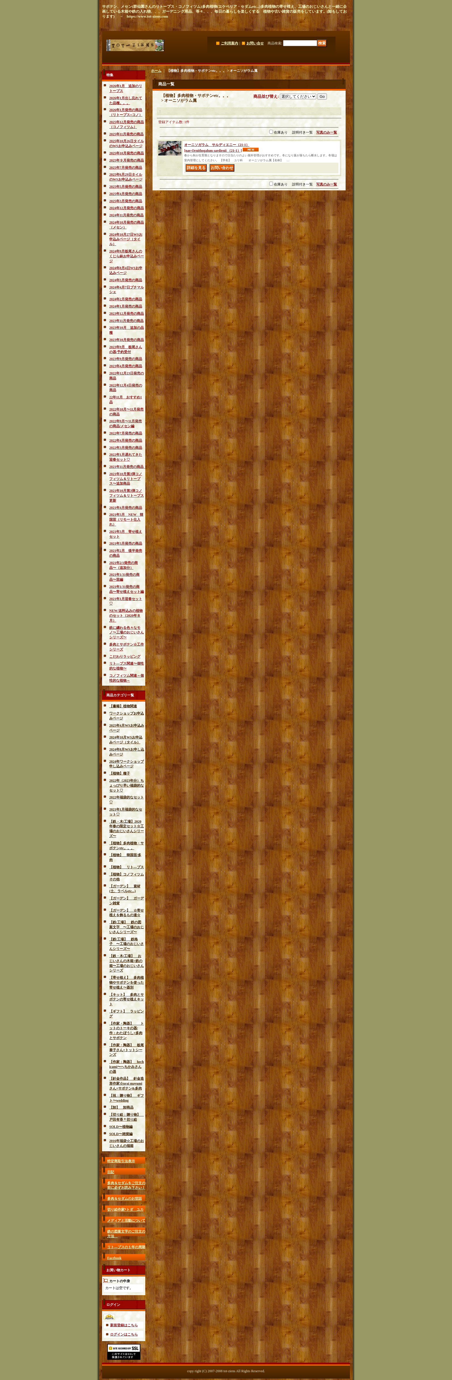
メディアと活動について (126, 1220)
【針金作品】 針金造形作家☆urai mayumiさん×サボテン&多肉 (126, 1083)
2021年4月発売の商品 (125, 508)
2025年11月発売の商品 (126, 134)
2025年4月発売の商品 (125, 194)
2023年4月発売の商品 (125, 366)
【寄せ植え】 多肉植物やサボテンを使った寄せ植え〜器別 (126, 982)
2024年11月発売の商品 (126, 215)
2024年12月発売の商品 (126, 208)
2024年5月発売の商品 (125, 280)
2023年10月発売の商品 (126, 340)
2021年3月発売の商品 (125, 543)
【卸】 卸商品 (121, 1107)
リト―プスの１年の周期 (126, 1247)
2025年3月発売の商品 (125, 201)
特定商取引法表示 (121, 1161)
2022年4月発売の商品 (125, 440)
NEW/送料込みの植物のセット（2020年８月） (126, 615)
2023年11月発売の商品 (126, 321)
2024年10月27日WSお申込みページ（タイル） (125, 239)
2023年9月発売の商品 (125, 359)
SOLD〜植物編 (121, 1127)
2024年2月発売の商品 (125, 299)
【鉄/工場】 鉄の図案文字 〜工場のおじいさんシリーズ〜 (126, 927)
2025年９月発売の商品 (126, 160)
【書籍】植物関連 (123, 706)
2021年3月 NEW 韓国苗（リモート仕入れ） (126, 519)
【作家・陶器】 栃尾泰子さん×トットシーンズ (126, 1050)
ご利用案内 (229, 43)
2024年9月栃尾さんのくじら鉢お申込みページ (126, 256)
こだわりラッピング (124, 657)
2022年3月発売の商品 (125, 448)
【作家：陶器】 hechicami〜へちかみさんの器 (126, 1067)
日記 (110, 1172)
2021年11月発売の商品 (128, 467)
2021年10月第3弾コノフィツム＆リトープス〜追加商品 (125, 479)
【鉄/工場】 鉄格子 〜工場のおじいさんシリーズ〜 (126, 944)
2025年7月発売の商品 (125, 168)
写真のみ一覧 (326, 132)
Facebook (114, 1258)
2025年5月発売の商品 (125, 187)
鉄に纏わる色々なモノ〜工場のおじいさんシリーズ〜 (126, 633)
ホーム (156, 71)
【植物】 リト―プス (126, 867)
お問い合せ (255, 43)
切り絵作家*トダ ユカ (125, 1210)
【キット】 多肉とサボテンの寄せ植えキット (126, 999)
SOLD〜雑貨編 (121, 1134)
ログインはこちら (124, 1334)
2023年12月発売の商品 (126, 314)
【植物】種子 (119, 773)
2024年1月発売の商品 (125, 306)
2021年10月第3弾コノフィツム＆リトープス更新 (126, 495)
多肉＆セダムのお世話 (124, 1199)
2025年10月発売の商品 (126, 153)
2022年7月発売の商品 (125, 433)
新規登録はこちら (124, 1325)
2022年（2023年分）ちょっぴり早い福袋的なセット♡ (126, 785)
